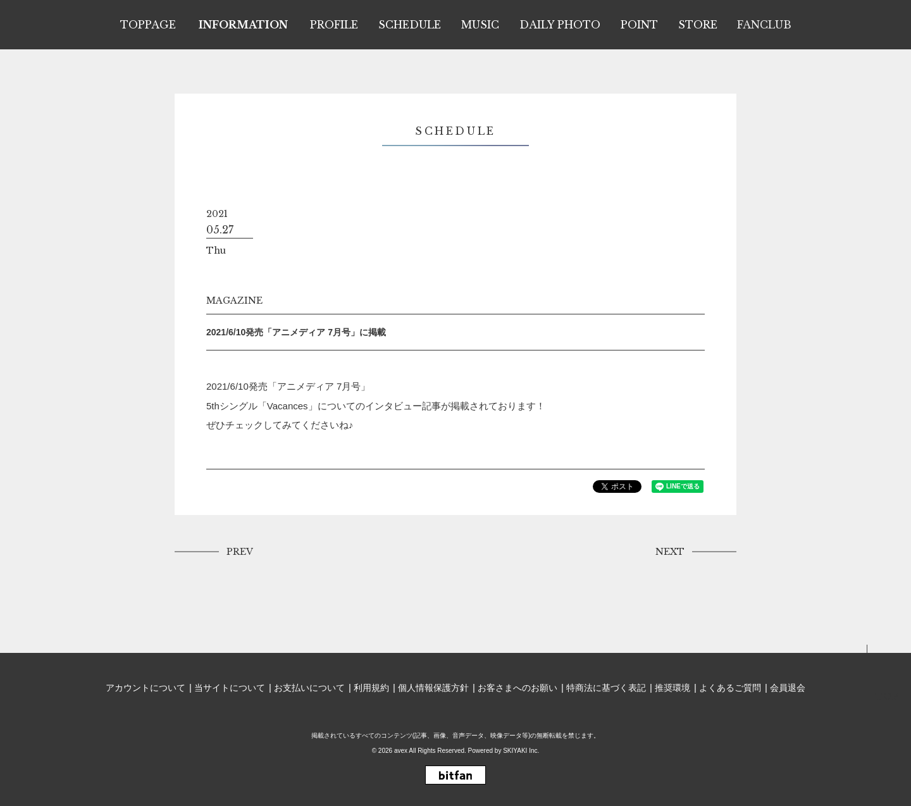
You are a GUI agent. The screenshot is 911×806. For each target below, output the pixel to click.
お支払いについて (309, 688)
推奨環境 (672, 688)
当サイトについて (229, 688)
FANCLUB (764, 24)
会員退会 (787, 688)
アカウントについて (145, 688)
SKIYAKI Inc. (521, 750)
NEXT (670, 551)
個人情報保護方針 (433, 688)
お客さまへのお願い (517, 688)
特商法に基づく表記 (606, 688)
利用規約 (371, 688)
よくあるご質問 (730, 688)
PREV (239, 551)
